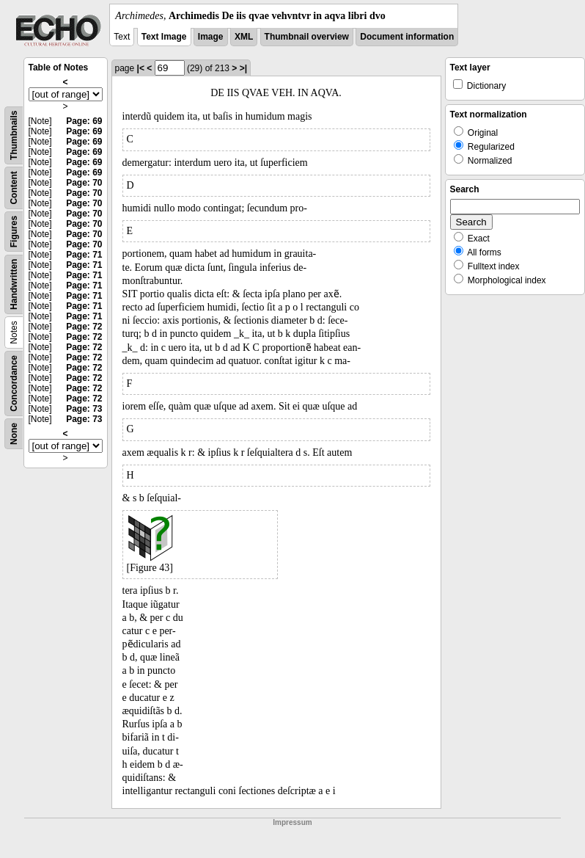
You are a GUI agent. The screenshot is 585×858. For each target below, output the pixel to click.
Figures (14, 231)
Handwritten (14, 284)
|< (140, 68)
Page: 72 (84, 326)
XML (244, 37)
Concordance (14, 383)
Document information (407, 37)
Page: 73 (84, 409)
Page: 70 (84, 183)
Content (14, 187)
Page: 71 (84, 255)
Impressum (292, 822)
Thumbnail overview (307, 37)
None (14, 434)
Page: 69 (84, 121)
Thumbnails (14, 135)
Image (211, 37)
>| (243, 68)
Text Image (164, 37)
